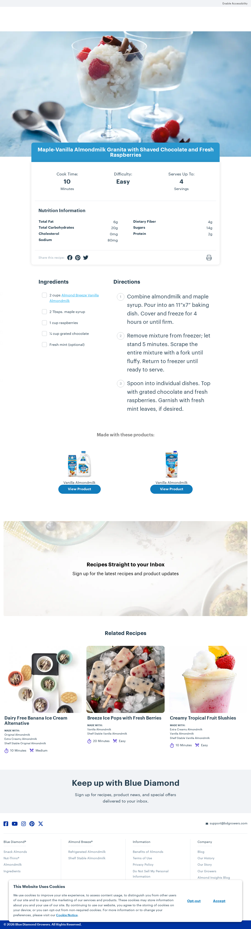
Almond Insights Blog (214, 877)
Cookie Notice (67, 915)
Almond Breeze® (80, 842)
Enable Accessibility (234, 3)
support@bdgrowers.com (228, 823)
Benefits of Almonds (148, 852)
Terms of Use (142, 858)
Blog (201, 852)
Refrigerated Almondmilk (87, 852)
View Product (79, 489)
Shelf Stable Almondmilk (86, 858)
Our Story (205, 864)
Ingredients (12, 871)
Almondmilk (13, 864)
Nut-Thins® (11, 858)
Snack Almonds (15, 852)
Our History (206, 858)
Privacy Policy (143, 864)
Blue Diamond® (15, 842)
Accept (219, 901)
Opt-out (194, 901)
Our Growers (207, 871)
